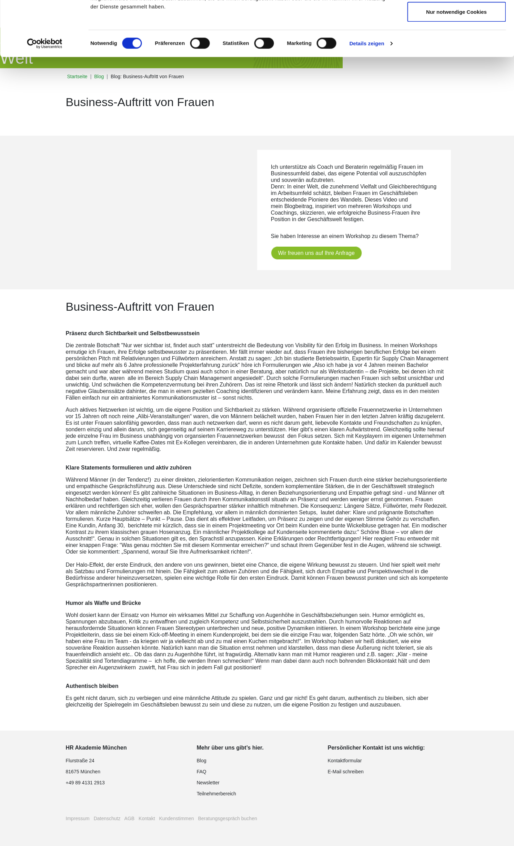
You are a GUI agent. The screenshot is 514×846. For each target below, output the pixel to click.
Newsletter (208, 782)
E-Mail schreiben (346, 771)
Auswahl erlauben (456, 41)
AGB (129, 818)
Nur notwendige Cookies (456, 63)
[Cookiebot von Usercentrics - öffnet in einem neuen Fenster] (44, 95)
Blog (201, 760)
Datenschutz (107, 818)
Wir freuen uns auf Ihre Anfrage (316, 253)
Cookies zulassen (456, 18)
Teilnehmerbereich (216, 793)
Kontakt (147, 818)
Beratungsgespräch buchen (227, 818)
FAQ (201, 771)
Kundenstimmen (176, 818)
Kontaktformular (345, 760)
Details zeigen (366, 95)
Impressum (78, 818)
